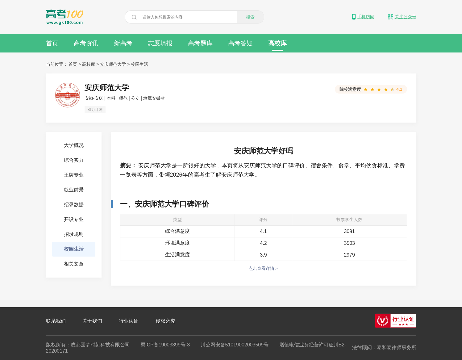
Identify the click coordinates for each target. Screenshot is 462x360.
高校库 (277, 45)
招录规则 (74, 234)
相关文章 (74, 263)
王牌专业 (74, 175)
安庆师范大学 (113, 64)
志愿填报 (160, 43)
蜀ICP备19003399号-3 (165, 344)
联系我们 (56, 321)
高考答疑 (240, 43)
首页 (52, 43)
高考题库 (200, 43)
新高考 (123, 43)
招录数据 (74, 204)
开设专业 (74, 219)
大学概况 (74, 145)
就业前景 (74, 189)
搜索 (250, 17)
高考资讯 (86, 43)
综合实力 (74, 160)
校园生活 (139, 64)
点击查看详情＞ (263, 268)
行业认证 (129, 321)
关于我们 (92, 321)
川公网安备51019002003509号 (235, 344)
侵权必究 (165, 321)
